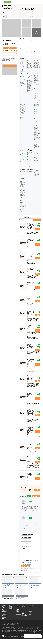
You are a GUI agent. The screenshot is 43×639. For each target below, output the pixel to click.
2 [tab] (22, 229)
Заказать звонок (13, 51)
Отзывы (37, 15)
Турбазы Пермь (24, 608)
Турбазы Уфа (24, 611)
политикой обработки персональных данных (27, 563)
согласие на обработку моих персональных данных (26, 562)
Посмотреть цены (5, 51)
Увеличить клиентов (37, 489)
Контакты (3, 605)
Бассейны (10, 605)
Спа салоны (11, 607)
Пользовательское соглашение (4, 613)
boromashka (6, 45)
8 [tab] (23, 245)
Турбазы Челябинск (30, 610)
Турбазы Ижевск (31, 609)
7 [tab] (22, 245)
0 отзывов (39, 9)
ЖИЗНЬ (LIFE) (17, 596)
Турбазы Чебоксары (30, 612)
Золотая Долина (10, 61)
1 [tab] (21, 229)
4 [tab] (24, 229)
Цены (24, 15)
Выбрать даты (37, 228)
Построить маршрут (9, 66)
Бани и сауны (11, 604)
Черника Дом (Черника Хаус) (6, 596)
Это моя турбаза (30, 489)
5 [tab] (24, 244)
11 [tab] (24, 331)
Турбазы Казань (24, 612)
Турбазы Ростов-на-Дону (24, 613)
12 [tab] (25, 331)
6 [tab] (25, 244)
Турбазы (10, 606)
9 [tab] (22, 331)
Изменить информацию (23, 489)
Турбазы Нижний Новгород (18, 614)
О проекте (3, 604)
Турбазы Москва (18, 611)
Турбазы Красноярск (17, 610)
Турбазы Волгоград (17, 605)
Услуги (17, 15)
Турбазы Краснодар (17, 608)
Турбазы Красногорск (31, 614)
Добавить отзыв (36, 495)
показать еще (21, 54)
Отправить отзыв (25, 565)
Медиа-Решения (38, 621)
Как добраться (31, 16)
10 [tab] (23, 331)
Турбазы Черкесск (30, 615)
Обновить (38, 219)
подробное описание (31, 339)
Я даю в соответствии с (27, 562)
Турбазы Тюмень (31, 608)
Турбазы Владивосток (24, 610)
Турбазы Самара (24, 614)
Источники (10, 608)
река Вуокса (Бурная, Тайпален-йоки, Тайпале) (8, 60)
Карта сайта (4, 616)
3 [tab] (23, 229)
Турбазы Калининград (18, 607)
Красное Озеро (4, 62)
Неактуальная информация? (9, 53)
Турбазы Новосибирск (24, 606)
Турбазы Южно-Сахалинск (31, 605)
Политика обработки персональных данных (4, 607)
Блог (3, 617)
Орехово (8, 62)
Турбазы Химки (18, 612)
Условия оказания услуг (4, 615)
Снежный (12, 62)
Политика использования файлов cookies (4, 611)
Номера (10, 15)
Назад (4, 16)
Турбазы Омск (24, 607)
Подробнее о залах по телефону (7, 584)
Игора (15, 61)
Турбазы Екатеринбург (31, 607)
